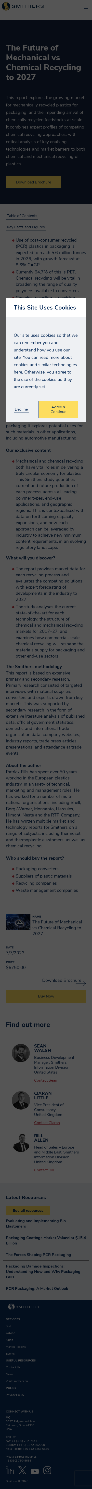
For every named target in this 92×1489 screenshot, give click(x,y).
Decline (21, 409)
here (18, 372)
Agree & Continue (58, 409)
